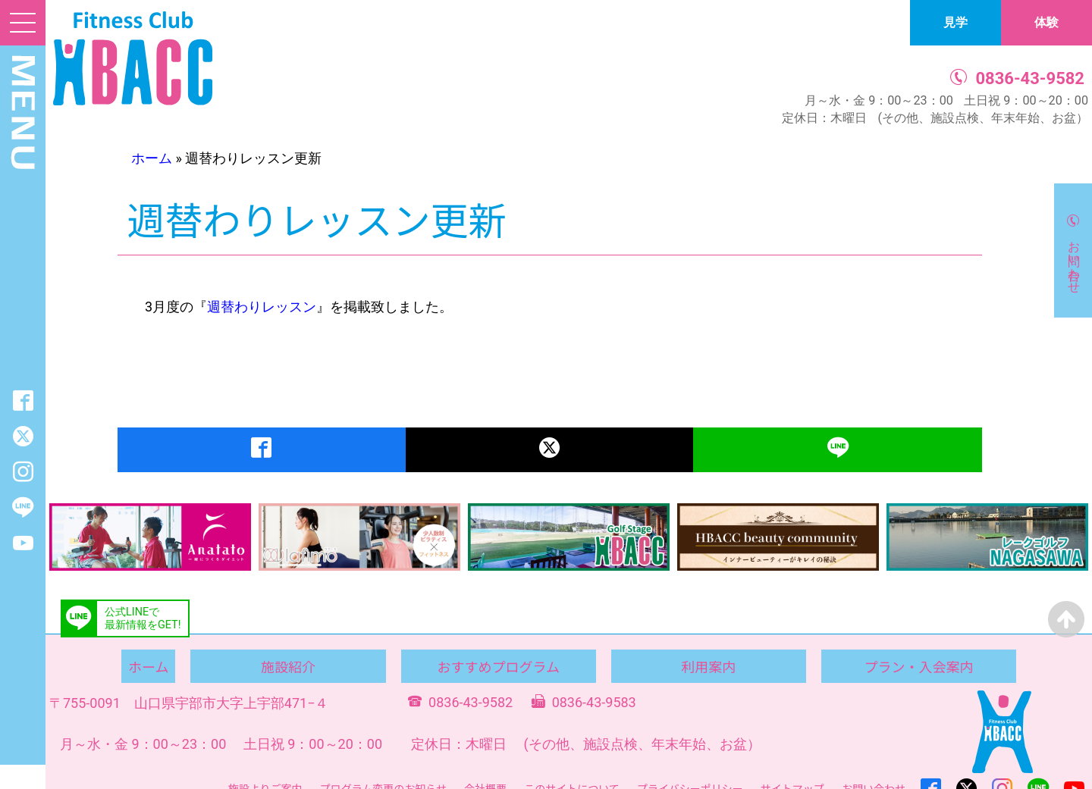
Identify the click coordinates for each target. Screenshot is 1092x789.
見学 (955, 22)
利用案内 (708, 666)
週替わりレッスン (261, 307)
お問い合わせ (1074, 260)
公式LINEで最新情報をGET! (142, 618)
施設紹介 (288, 666)
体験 (1046, 22)
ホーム (151, 158)
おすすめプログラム (498, 666)
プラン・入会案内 (918, 666)
